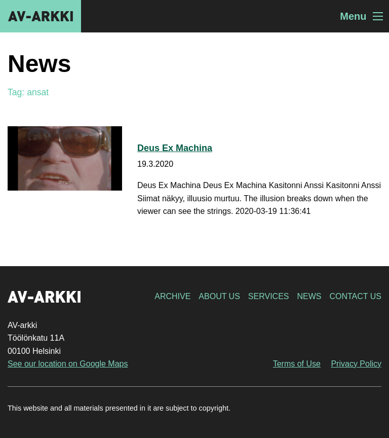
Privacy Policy (356, 363)
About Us (219, 296)
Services (268, 296)
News (309, 296)
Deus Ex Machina (174, 148)
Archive (172, 296)
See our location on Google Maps (68, 363)
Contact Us (355, 296)
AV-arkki (40, 16)
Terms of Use (297, 363)
